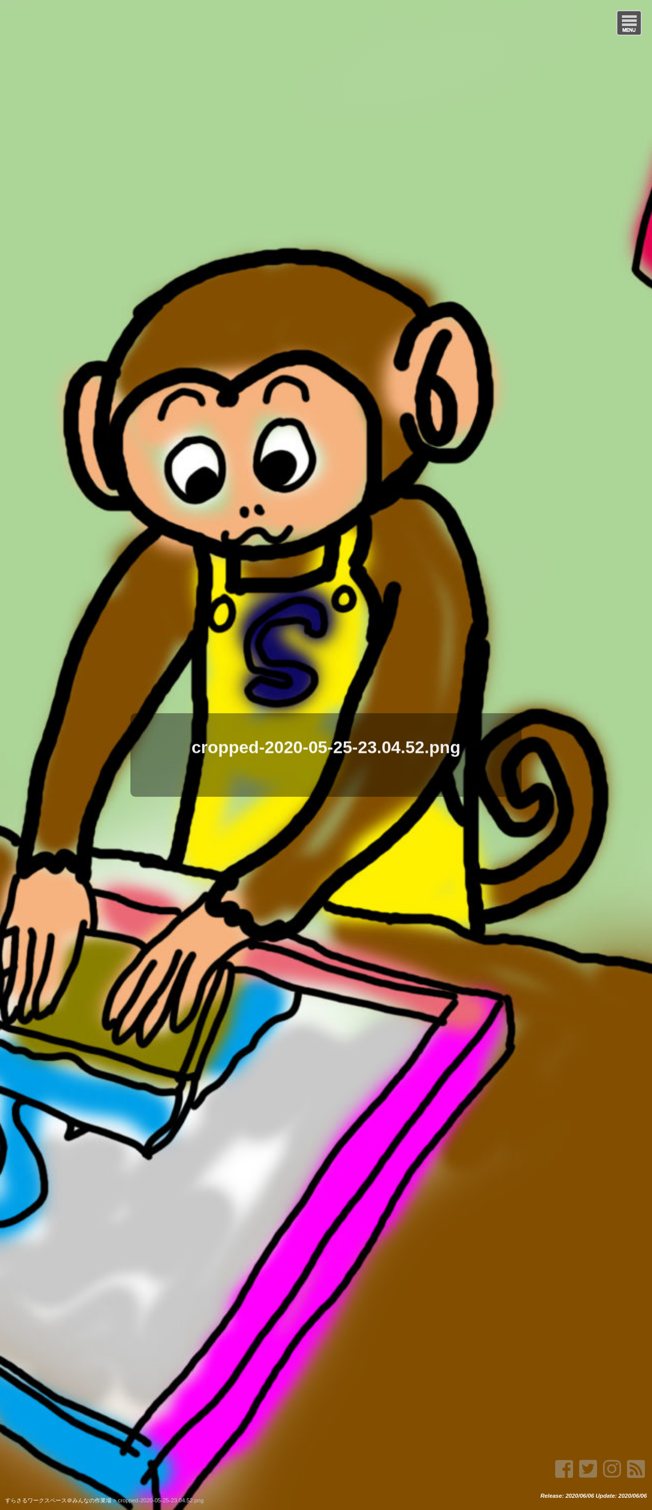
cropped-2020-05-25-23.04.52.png (326, 745)
